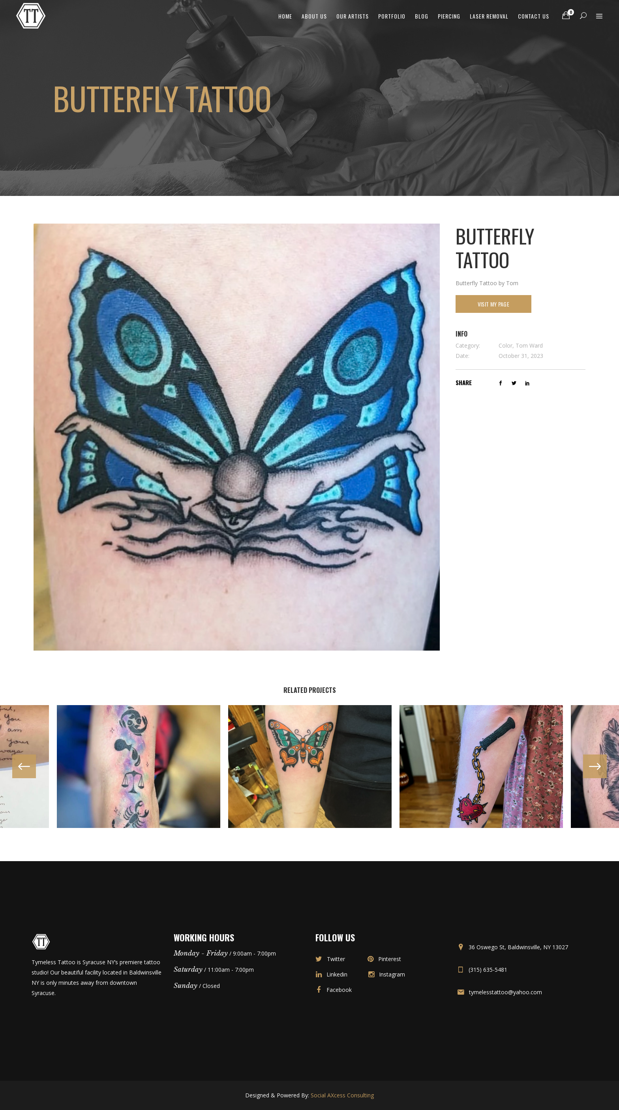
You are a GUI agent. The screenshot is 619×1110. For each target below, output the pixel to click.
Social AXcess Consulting (342, 1095)
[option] (310, 766)
